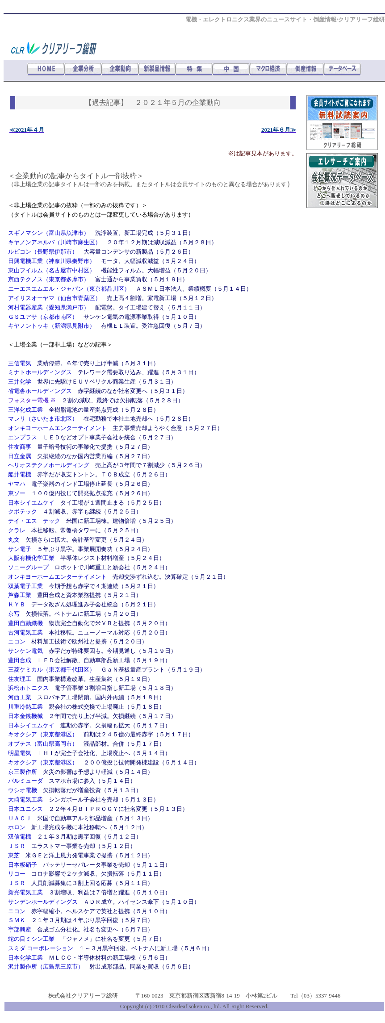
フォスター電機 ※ (32, 400)
